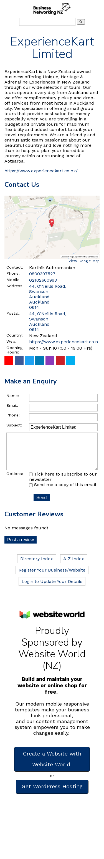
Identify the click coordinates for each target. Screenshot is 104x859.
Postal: (13, 313)
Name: (12, 395)
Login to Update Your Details (52, 589)
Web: (11, 341)
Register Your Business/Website (52, 577)
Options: (14, 481)
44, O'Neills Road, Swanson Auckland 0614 (47, 321)
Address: (15, 286)
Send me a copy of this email (62, 492)
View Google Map (84, 261)
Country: (14, 335)
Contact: (14, 267)
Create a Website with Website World (52, 766)
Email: (12, 405)
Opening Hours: (14, 349)
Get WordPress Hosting (52, 794)
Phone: (13, 273)
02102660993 (43, 280)
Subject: (14, 425)
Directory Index (36, 566)
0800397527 (42, 273)
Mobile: (13, 279)
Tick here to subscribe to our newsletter (63, 484)
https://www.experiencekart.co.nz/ (41, 170)
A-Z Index (73, 566)
